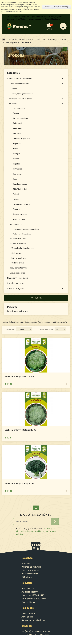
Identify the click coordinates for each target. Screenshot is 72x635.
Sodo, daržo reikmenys (46, 39)
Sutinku (47, 7)
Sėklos (63, 39)
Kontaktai (27, 625)
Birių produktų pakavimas (33, 620)
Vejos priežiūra (28, 613)
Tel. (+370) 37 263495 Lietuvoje (35, 631)
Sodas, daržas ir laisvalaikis (21, 39)
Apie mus (25, 563)
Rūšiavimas (10, 329)
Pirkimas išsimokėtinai (31, 567)
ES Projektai (26, 577)
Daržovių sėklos (12, 42)
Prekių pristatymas (30, 570)
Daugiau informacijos (61, 7)
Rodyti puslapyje (46, 329)
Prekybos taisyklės (29, 574)
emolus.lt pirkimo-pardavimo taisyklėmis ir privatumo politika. (36, 531)
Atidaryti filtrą (36, 298)
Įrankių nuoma (28, 617)
